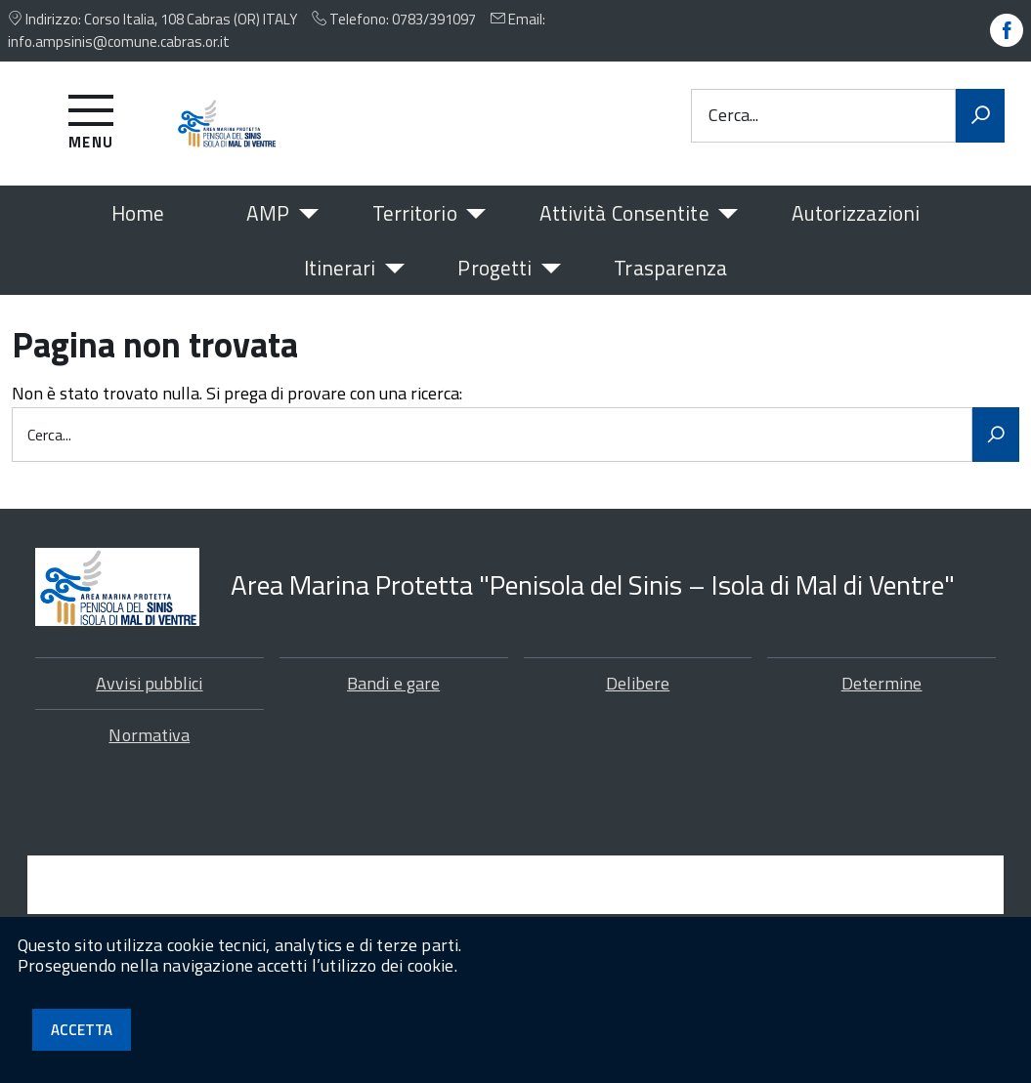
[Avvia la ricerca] (980, 116)
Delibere (638, 704)
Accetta (81, 1030)
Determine (882, 704)
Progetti (494, 267)
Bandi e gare (393, 704)
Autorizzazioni (856, 213)
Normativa (149, 756)
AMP (267, 213)
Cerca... (733, 115)
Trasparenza (670, 267)
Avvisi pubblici (149, 704)
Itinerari (340, 267)
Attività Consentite (624, 213)
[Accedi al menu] (91, 119)
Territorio (414, 213)
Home (137, 213)
